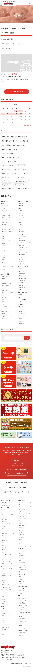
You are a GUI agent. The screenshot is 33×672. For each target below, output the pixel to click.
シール (3, 250)
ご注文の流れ (11, 487)
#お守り (4, 181)
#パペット (17, 169)
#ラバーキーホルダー (8, 188)
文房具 (19, 208)
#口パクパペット (6, 169)
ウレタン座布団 (6, 587)
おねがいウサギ (6, 502)
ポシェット (4, 227)
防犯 (19, 297)
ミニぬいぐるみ (6, 229)
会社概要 (15, 482)
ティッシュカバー (6, 561)
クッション (4, 311)
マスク (3, 269)
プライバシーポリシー (15, 663)
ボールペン (4, 255)
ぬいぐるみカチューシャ (8, 309)
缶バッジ (4, 245)
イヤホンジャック (6, 213)
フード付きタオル (23, 283)
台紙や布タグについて (10, 492)
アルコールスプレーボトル (8, 266)
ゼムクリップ (5, 634)
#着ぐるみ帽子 (21, 177)
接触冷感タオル (22, 567)
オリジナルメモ (22, 213)
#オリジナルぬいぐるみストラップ (19, 181)
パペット (4, 278)
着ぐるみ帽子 (5, 285)
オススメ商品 (5, 210)
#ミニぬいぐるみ (18, 145)
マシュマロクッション (7, 316)
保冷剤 (20, 318)
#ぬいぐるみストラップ (9, 141)
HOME (2, 12)
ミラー (20, 583)
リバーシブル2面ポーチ (7, 231)
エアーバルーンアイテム (25, 546)
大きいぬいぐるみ (6, 283)
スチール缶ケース (23, 516)
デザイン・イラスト (23, 321)
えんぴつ (21, 229)
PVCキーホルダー (6, 241)
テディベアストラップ (7, 545)
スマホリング (22, 203)
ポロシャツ (4, 236)
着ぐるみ (4, 297)
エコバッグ (21, 268)
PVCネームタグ (22, 257)
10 (21, 114)
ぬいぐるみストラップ (7, 281)
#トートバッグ (6, 173)
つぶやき (4, 271)
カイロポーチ (5, 288)
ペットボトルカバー (24, 313)
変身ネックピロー (6, 585)
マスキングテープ (23, 222)
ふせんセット (22, 215)
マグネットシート (23, 250)
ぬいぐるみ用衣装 (6, 222)
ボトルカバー (5, 248)
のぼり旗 (4, 538)
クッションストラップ (24, 247)
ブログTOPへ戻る (16, 91)
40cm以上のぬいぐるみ (7, 220)
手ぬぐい (21, 285)
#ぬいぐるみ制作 (8, 137)
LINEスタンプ (22, 323)
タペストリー (22, 537)
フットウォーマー (6, 578)
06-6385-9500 (16, 463)
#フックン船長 (8, 33)
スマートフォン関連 (23, 201)
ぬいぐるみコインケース (8, 295)
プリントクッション (7, 313)
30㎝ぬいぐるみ (6, 217)
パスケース (4, 224)
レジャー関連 (21, 304)
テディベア (4, 299)
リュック (4, 304)
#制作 (4, 149)
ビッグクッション (6, 318)
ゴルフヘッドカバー (24, 306)
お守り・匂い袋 (22, 264)
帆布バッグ (21, 271)
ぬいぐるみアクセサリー (8, 559)
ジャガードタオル (23, 280)
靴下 (20, 290)
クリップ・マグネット (24, 252)
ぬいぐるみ (4, 276)
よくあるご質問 (21, 487)
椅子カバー (4, 302)
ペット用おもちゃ (6, 521)
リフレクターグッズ (24, 299)
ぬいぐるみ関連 (5, 274)
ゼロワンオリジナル (6, 500)
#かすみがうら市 (19, 185)
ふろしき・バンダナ (24, 287)
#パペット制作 (6, 162)
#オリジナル (24, 141)
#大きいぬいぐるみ (8, 158)
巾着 (20, 560)
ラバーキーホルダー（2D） (25, 240)
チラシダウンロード (23, 492)
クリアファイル (22, 217)
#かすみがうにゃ (6, 185)
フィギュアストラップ (24, 243)
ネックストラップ (23, 259)
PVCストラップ (6, 594)
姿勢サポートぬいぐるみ (8, 563)
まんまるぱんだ (6, 505)
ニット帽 (21, 579)
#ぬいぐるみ (16, 44)
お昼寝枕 (4, 580)
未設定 (2, 203)
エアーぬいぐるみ (6, 306)
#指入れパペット (19, 162)
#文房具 (25, 169)
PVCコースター (22, 628)
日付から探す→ (27, 125)
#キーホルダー (22, 166)
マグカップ (21, 311)
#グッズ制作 (6, 145)
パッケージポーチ (23, 610)
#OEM (22, 29)
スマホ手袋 (21, 581)
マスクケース (22, 588)
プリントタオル (22, 278)
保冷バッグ (21, 275)
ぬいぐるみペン (22, 227)
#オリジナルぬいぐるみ (9, 153)
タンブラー (4, 264)
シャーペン (4, 252)
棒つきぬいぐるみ (6, 234)
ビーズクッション (6, 571)
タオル (3, 259)
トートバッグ (22, 273)
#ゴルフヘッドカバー (23, 188)
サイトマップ (28, 663)
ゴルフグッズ (22, 309)
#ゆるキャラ (6, 49)
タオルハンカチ (6, 262)
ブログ (9, 12)
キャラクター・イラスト (25, 635)
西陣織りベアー (6, 540)
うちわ (3, 257)
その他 (3, 208)
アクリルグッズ (22, 254)
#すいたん (12, 166)
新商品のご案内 (5, 201)
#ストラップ (13, 149)
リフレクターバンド (24, 301)
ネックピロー (5, 582)
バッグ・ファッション (23, 266)
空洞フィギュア (22, 245)
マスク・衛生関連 (22, 292)
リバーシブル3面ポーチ (7, 524)
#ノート (15, 173)
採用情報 (8, 482)
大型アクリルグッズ (24, 525)
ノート (20, 210)
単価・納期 (24, 482)
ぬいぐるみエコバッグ (7, 292)
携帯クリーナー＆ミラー (8, 599)
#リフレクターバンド (8, 177)
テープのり (21, 220)
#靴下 (3, 166)
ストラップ (4, 206)
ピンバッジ (21, 261)
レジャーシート (22, 316)
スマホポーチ (5, 603)
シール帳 (4, 625)
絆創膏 (20, 294)
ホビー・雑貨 (21, 234)
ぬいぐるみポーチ (6, 290)
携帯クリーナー (22, 205)
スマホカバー (5, 601)
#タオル (23, 173)
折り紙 (3, 243)
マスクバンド (22, 590)
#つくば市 (5, 44)
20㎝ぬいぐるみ (6, 215)
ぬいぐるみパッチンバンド (8, 552)
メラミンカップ (22, 618)
